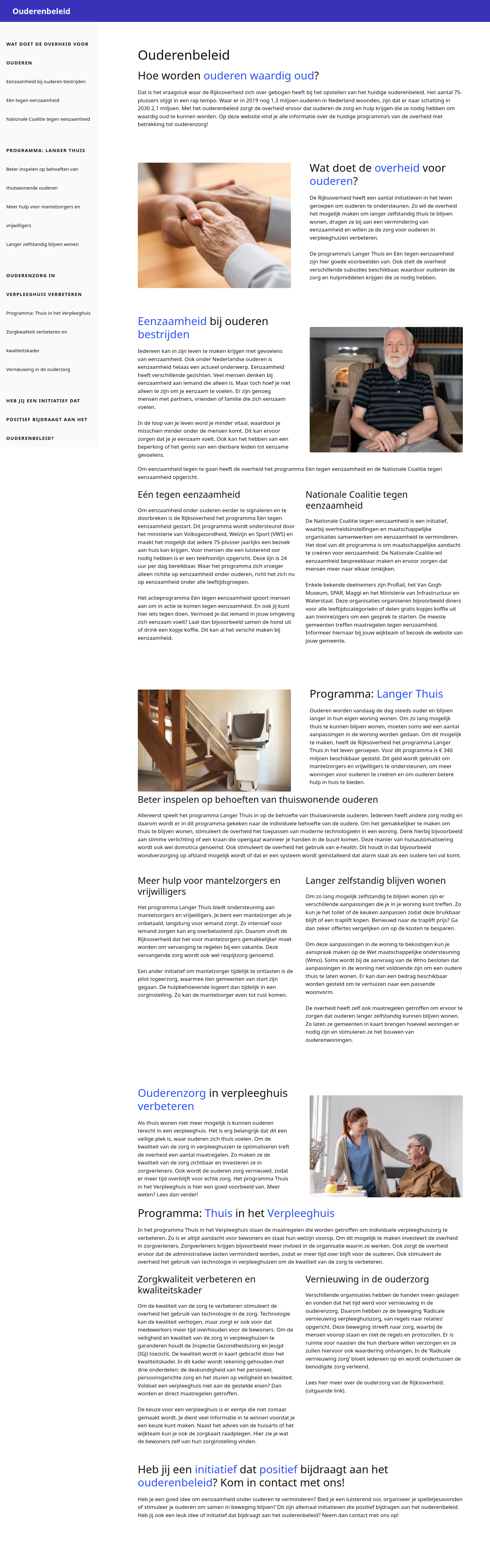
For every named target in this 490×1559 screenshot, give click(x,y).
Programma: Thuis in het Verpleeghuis (48, 313)
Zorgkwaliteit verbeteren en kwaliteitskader (36, 341)
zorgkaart (209, 1433)
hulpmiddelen (347, 277)
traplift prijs (432, 920)
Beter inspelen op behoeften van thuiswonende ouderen (42, 178)
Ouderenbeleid (41, 11)
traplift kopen (352, 920)
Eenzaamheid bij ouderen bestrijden (46, 81)
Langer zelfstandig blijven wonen (42, 244)
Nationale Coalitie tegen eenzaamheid (48, 119)
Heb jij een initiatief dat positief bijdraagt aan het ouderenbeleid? (47, 419)
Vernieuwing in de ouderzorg (38, 369)
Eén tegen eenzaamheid (32, 100)
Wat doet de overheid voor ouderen (47, 53)
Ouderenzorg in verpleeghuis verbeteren (44, 284)
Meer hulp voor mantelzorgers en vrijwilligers (43, 215)
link (338, 1390)
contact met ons (369, 1515)
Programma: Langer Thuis (45, 150)
